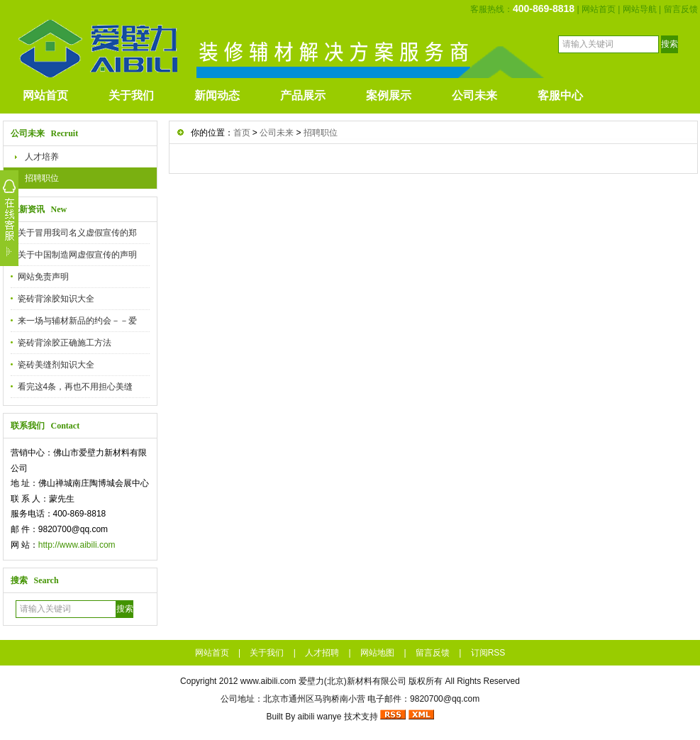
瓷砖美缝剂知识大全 (56, 365)
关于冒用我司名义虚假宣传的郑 (77, 233)
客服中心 (560, 95)
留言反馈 (681, 9)
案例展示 (388, 95)
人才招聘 (322, 653)
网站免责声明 (43, 277)
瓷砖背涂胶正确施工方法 (64, 343)
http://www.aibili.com (77, 545)
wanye (329, 717)
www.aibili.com (268, 681)
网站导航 (640, 9)
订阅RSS (488, 653)
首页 (241, 133)
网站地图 (377, 653)
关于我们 (131, 95)
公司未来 (474, 95)
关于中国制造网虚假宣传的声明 (77, 255)
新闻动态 (217, 95)
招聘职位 (42, 178)
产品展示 (303, 95)
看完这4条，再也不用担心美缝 (75, 387)
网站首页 (599, 9)
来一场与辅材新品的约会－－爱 (77, 321)
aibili (305, 717)
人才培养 (42, 157)
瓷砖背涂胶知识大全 (56, 299)
